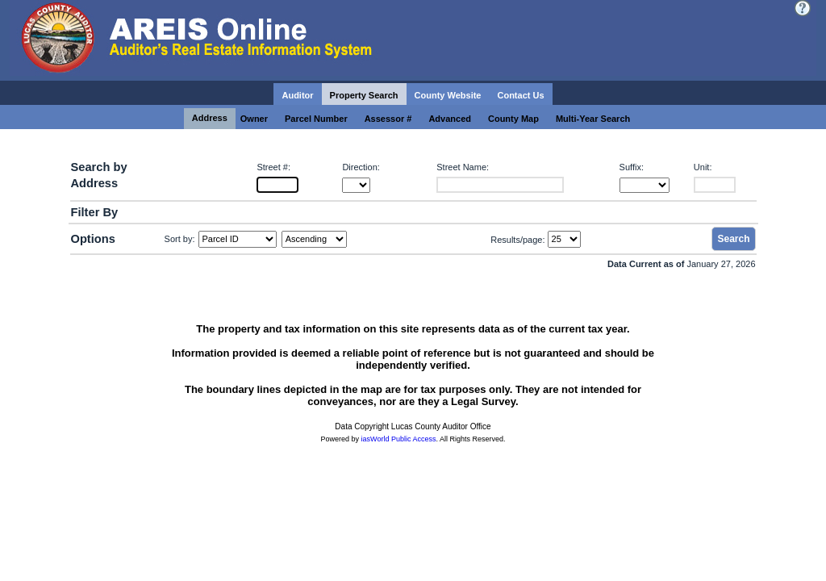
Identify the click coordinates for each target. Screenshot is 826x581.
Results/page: (517, 239)
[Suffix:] (645, 185)
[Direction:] (356, 185)
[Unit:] (715, 185)
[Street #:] (277, 185)
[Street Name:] (500, 185)
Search (733, 239)
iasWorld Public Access (398, 439)
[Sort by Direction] (314, 239)
